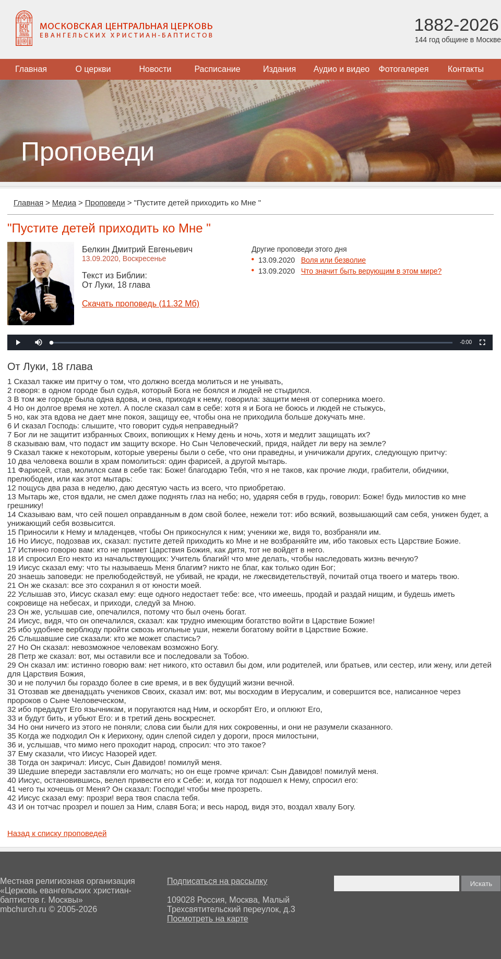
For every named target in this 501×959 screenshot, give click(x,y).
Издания (279, 69)
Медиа (64, 202)
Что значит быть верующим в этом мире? (371, 271)
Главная (31, 69)
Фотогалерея (404, 69)
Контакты (466, 69)
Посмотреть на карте (207, 918)
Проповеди (105, 202)
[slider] (252, 342)
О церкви (93, 69)
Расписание (217, 69)
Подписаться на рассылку (217, 881)
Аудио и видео (342, 69)
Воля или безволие (333, 260)
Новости (155, 69)
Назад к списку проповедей (56, 833)
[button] (38, 342)
